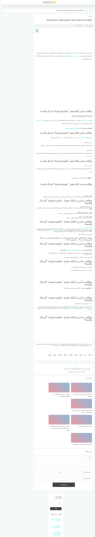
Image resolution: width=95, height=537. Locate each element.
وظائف (52, 56)
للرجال (40, 120)
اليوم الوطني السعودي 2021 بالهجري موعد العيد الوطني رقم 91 (54, 500)
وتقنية (53, 354)
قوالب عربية (44, 530)
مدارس (75, 56)
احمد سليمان (87, 26)
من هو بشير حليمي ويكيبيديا (54, 506)
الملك (74, 53)
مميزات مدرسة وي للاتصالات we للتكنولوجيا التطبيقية (54, 493)
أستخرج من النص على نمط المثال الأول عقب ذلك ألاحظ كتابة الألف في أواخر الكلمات (54, 513)
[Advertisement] (62, 39)
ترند (89, 16)
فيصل (71, 53)
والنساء (37, 120)
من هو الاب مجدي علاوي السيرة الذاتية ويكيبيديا (54, 486)
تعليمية (79, 354)
